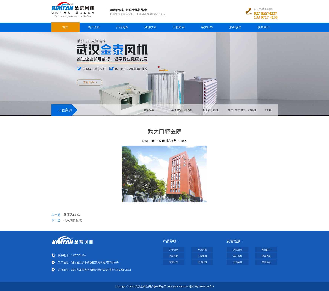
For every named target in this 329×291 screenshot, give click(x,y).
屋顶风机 (266, 262)
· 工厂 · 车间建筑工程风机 (177, 110)
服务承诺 (235, 27)
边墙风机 (237, 262)
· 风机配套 (148, 110)
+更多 (268, 110)
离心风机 (237, 256)
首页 (65, 27)
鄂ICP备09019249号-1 (201, 286)
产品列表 (122, 27)
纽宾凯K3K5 (72, 214)
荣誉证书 (207, 27)
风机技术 (150, 27)
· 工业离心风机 (209, 110)
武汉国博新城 (73, 220)
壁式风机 (266, 256)
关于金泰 (94, 27)
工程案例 (179, 27)
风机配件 (266, 249)
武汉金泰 (237, 249)
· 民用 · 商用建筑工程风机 (241, 110)
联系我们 (264, 27)
